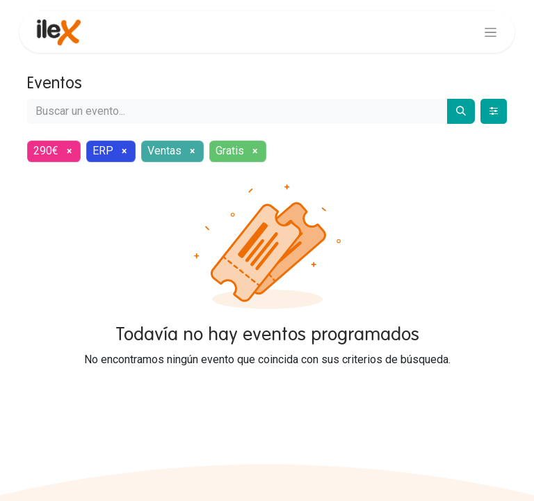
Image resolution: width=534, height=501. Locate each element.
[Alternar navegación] (490, 32)
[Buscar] (461, 111)
